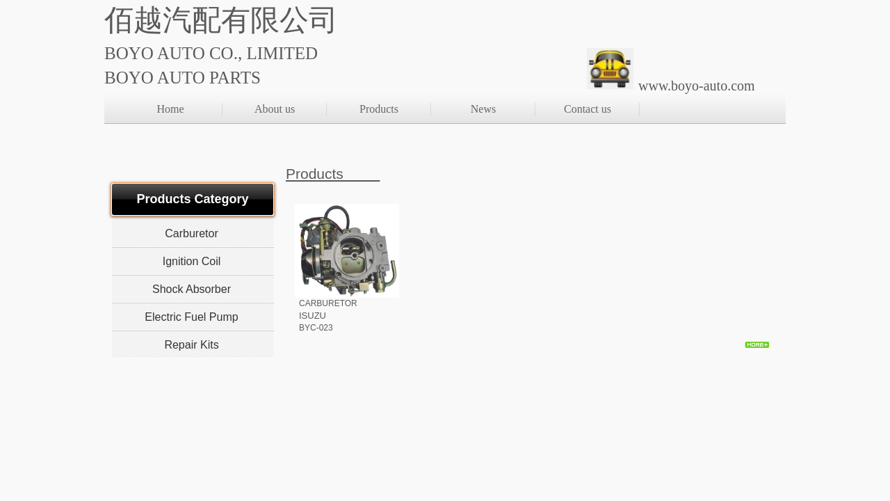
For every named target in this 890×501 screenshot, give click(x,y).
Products (378, 109)
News (483, 109)
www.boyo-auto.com (696, 85)
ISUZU (312, 315)
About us (274, 109)
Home (170, 109)
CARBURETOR (328, 303)
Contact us (587, 109)
